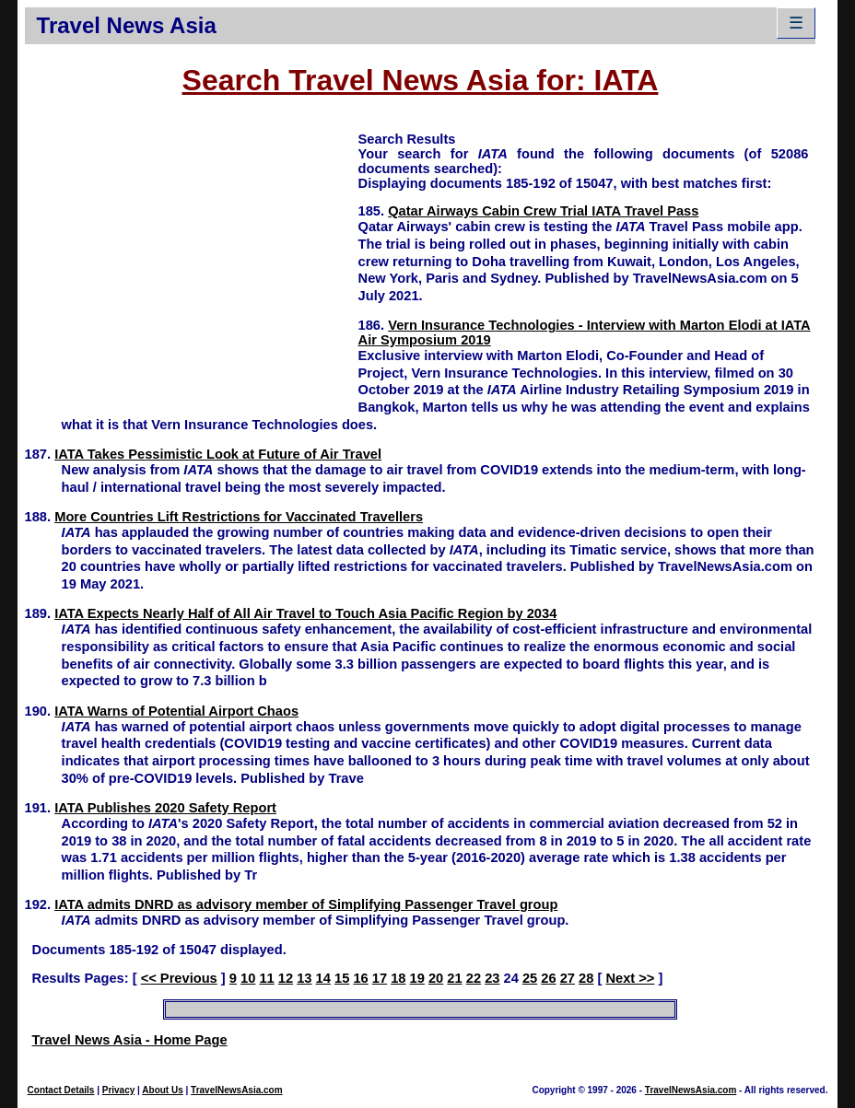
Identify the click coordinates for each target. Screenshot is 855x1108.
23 (492, 978)
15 (341, 978)
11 (266, 978)
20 (435, 978)
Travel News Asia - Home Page (130, 1039)
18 (398, 978)
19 (417, 978)
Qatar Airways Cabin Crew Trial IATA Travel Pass (543, 211)
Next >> (629, 978)
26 (548, 978)
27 (567, 978)
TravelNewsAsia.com (237, 1090)
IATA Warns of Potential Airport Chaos (176, 711)
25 (529, 978)
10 (247, 978)
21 (454, 978)
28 (586, 978)
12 (285, 978)
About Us (162, 1090)
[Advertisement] (191, 259)
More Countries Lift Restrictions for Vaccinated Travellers (238, 516)
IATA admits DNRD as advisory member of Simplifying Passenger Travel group (305, 904)
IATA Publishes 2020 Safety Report (165, 807)
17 (379, 978)
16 (360, 978)
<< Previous (179, 978)
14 (323, 978)
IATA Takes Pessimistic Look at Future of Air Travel (217, 454)
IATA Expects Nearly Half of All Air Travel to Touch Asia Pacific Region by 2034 (305, 613)
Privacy (118, 1090)
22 (473, 978)
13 (304, 978)
